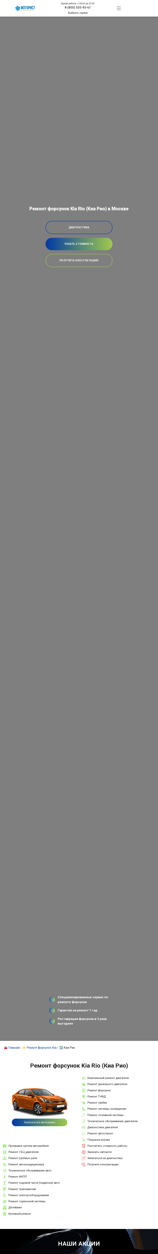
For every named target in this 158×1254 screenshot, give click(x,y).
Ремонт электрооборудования (28, 1195)
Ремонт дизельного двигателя (107, 1084)
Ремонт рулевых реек (22, 1158)
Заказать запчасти (99, 1152)
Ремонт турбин (97, 1102)
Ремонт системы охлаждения (106, 1108)
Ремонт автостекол (100, 1133)
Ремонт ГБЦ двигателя (23, 1152)
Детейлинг (15, 1207)
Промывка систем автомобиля (28, 1146)
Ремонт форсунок (99, 1090)
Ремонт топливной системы (105, 1115)
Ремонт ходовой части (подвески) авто (34, 1182)
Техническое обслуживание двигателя (112, 1121)
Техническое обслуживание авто (29, 1170)
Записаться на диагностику (105, 1158)
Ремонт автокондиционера (26, 1164)
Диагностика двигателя (102, 1127)
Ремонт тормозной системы (27, 1201)
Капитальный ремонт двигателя (108, 1078)
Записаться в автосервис (39, 1122)
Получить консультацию (103, 1164)
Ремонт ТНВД (96, 1096)
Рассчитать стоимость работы (107, 1146)
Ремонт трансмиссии (22, 1189)
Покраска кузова (98, 1139)
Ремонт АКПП (17, 1176)
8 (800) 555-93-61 (78, 7)
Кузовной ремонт (19, 1213)
